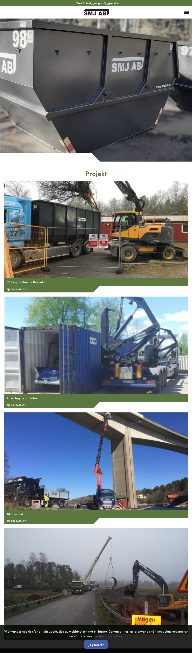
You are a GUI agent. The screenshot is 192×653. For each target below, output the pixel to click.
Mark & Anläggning (88, 3)
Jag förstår (96, 644)
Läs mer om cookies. (108, 636)
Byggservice (111, 3)
